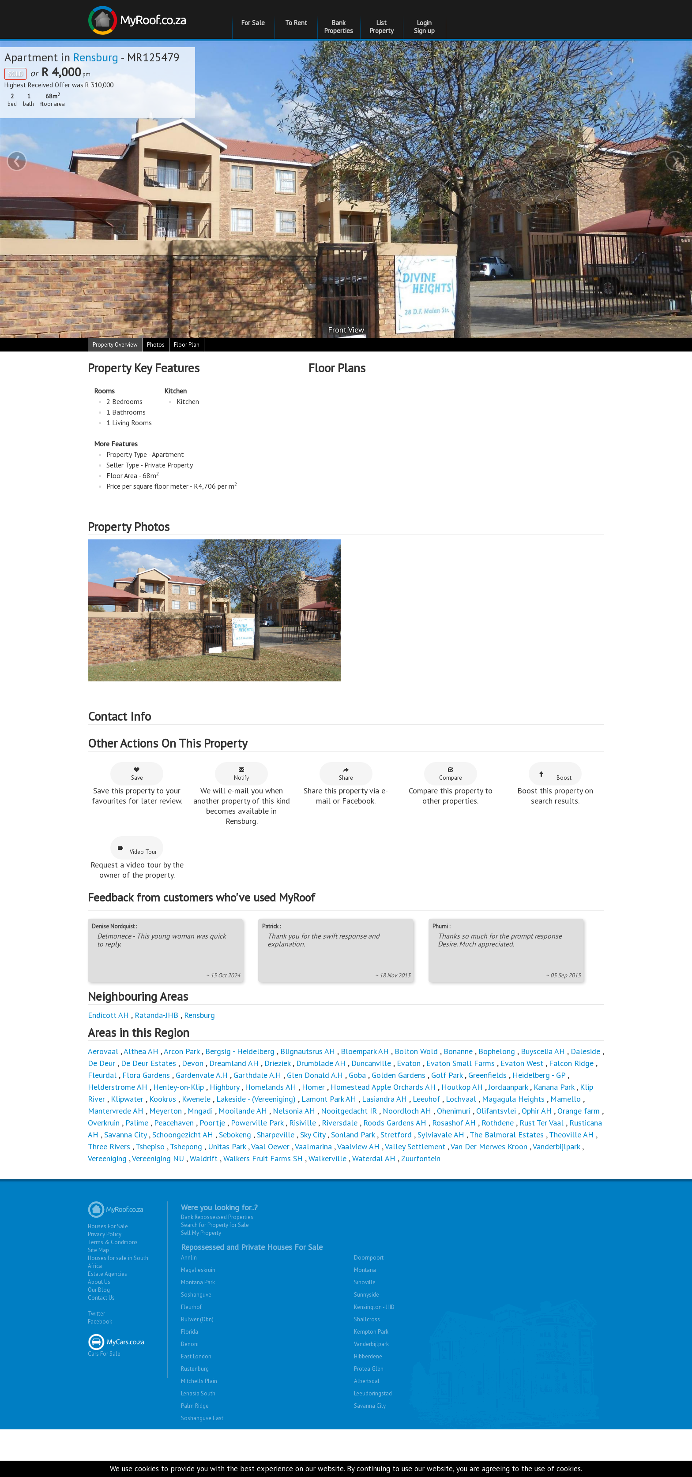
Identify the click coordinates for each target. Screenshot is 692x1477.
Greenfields (487, 1075)
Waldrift (204, 1158)
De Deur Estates (148, 1063)
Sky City (312, 1134)
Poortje (212, 1123)
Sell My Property (201, 1233)
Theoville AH (571, 1134)
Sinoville (365, 1282)
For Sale (253, 23)
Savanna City (125, 1134)
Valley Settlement (415, 1146)
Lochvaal (461, 1099)
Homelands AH (270, 1087)
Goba (357, 1075)
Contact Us (101, 1297)
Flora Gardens (146, 1075)
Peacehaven (174, 1123)
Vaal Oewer (270, 1146)
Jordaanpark (508, 1087)
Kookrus (162, 1099)
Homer (313, 1087)
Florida (189, 1331)
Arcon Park (181, 1051)
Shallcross (367, 1319)
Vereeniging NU (158, 1158)
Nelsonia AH (294, 1111)
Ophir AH (537, 1111)
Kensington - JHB (374, 1307)
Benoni (190, 1344)
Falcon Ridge (571, 1063)
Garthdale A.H (257, 1075)
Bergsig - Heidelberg (240, 1051)
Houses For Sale (108, 1226)
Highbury (224, 1087)
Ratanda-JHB (156, 1015)
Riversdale (339, 1123)
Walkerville (327, 1158)
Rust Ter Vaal (541, 1123)
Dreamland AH (234, 1063)
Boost (555, 776)
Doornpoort (369, 1257)
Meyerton (165, 1111)
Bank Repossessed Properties (217, 1217)
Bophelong (496, 1051)
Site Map (98, 1250)
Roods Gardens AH (394, 1123)
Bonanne (458, 1051)
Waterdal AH (373, 1158)
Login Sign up (424, 27)
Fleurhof (191, 1307)
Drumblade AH (321, 1063)
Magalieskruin (198, 1270)
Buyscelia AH (543, 1051)
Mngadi (200, 1111)
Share (346, 774)
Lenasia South (198, 1393)
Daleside (585, 1051)
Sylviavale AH (440, 1134)
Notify (241, 774)
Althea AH (141, 1051)
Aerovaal (103, 1051)
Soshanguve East (202, 1418)
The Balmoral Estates (507, 1134)
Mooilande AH (242, 1111)
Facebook (100, 1321)
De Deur (101, 1063)
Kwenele (196, 1099)
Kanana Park (554, 1087)
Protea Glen (369, 1368)
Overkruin (104, 1123)
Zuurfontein (420, 1158)
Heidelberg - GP (538, 1075)
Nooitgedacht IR (349, 1111)
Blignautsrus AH (307, 1051)
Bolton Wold (416, 1051)
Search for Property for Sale (215, 1225)
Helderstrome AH (117, 1087)
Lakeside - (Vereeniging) (256, 1099)
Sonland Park (353, 1134)
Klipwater (127, 1099)
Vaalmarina (313, 1146)
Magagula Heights (513, 1099)
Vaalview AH (358, 1146)
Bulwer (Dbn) (197, 1319)
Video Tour (137, 850)
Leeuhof (426, 1099)
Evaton (409, 1063)
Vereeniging (107, 1158)
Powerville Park (257, 1123)
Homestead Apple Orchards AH (383, 1087)
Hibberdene (368, 1356)
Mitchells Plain (199, 1381)
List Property (382, 27)
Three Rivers (109, 1146)
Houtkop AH (462, 1087)
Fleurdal (102, 1075)
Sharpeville (275, 1134)
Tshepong (186, 1146)
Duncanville (371, 1063)
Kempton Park (371, 1331)
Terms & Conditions (113, 1242)
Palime (136, 1123)
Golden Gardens (398, 1075)
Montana (365, 1270)
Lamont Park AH (328, 1099)
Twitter (96, 1313)
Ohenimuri (453, 1111)
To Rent (296, 23)
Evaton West (521, 1063)
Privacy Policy (104, 1234)
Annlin (189, 1257)
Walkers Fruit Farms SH (263, 1158)
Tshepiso (150, 1146)
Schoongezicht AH (182, 1134)
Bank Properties (338, 27)
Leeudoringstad (373, 1393)
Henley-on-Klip (178, 1087)
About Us (99, 1282)
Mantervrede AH (115, 1111)
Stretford (396, 1134)
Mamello (565, 1099)
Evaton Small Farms (460, 1063)
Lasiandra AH (384, 1099)
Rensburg (95, 57)
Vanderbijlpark (556, 1146)
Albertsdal (367, 1381)
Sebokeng (235, 1134)
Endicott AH (108, 1015)
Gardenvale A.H (202, 1075)
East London (196, 1356)
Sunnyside (366, 1294)
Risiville (302, 1123)
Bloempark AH (365, 1051)
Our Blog (99, 1290)
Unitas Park (227, 1146)
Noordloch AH (407, 1111)
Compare (450, 774)
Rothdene (497, 1123)
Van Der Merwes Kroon (489, 1146)
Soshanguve (196, 1294)
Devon (192, 1063)
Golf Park (447, 1075)
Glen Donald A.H (315, 1075)
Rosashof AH (454, 1123)
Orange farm (578, 1111)
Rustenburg (195, 1368)
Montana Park (198, 1282)
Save (137, 774)
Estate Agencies (107, 1274)
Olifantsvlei (496, 1111)
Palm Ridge (195, 1406)
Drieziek (277, 1063)
